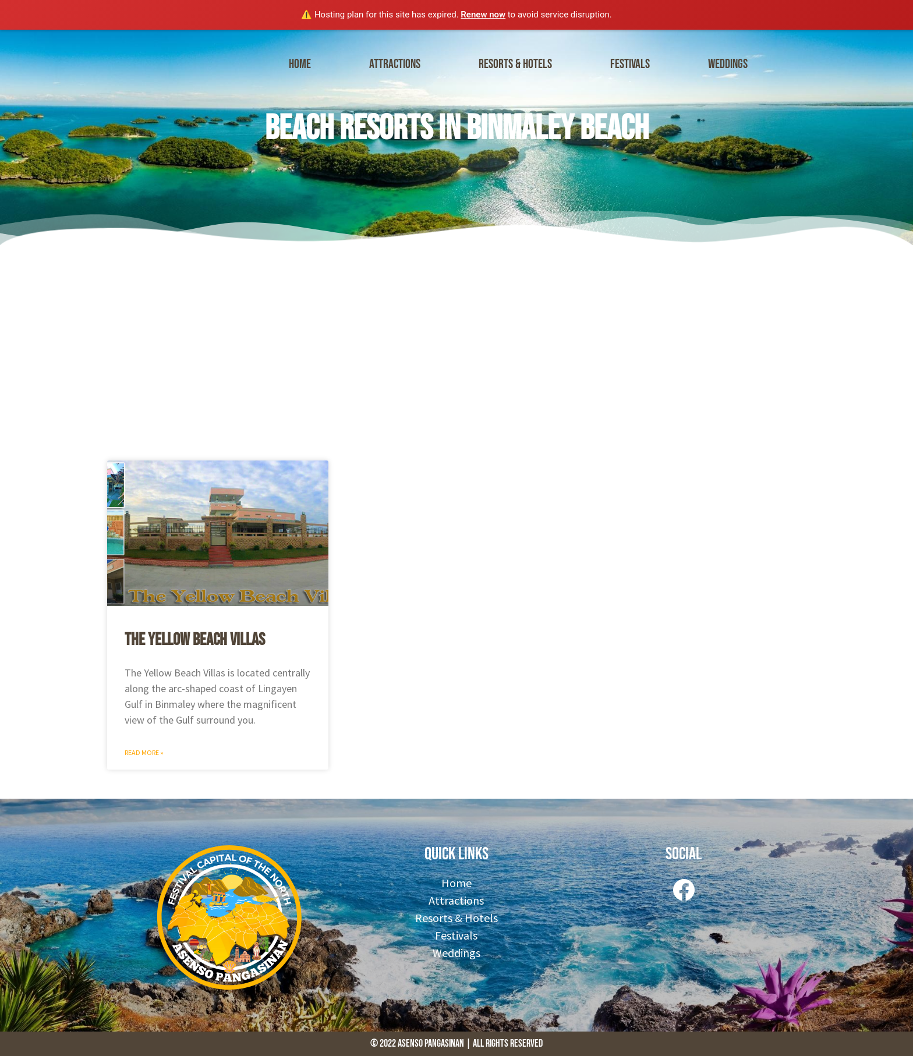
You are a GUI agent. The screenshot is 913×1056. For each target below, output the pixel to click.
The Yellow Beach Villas (195, 639)
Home (300, 64)
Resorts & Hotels (515, 64)
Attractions (394, 64)
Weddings (728, 64)
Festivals (630, 64)
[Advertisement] (456, 349)
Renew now (483, 14)
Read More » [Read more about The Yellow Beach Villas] (144, 752)
